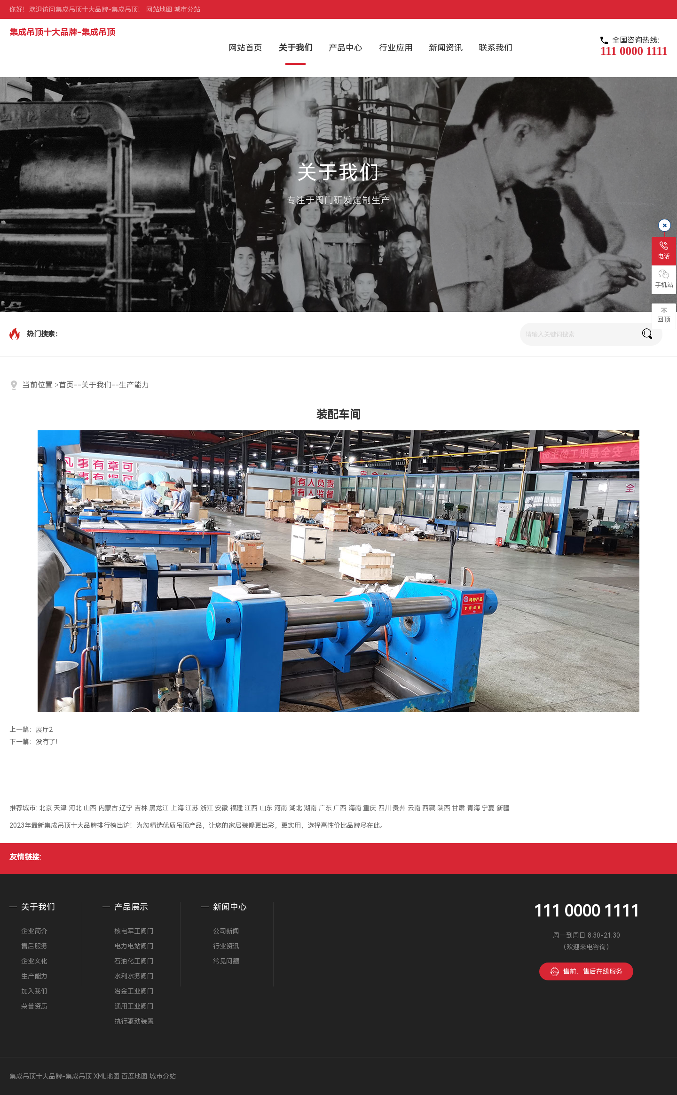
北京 (45, 808)
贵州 (399, 808)
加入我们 (34, 991)
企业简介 (34, 931)
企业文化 (34, 961)
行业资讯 (226, 946)
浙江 (206, 808)
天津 (60, 808)
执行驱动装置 (134, 1021)
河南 (280, 808)
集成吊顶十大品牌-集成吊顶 (62, 32)
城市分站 (187, 9)
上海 (177, 808)
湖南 (310, 808)
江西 (251, 808)
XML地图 (107, 1076)
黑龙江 (159, 808)
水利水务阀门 (134, 976)
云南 (414, 808)
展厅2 (44, 729)
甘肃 (458, 808)
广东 (325, 808)
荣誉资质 (34, 1006)
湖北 (295, 808)
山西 (89, 808)
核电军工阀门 (134, 931)
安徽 (221, 808)
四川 (384, 808)
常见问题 (226, 961)
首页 (66, 385)
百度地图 (134, 1076)
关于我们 (96, 385)
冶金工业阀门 (134, 991)
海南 (355, 808)
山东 (266, 808)
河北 (75, 808)
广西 (339, 808)
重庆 (369, 808)
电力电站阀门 (134, 946)
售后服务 (34, 946)
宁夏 (488, 808)
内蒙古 (108, 808)
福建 (236, 808)
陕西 (443, 808)
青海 (473, 808)
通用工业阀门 (134, 1006)
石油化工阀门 (134, 961)
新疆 (503, 808)
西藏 (428, 808)
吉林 (141, 808)
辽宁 (126, 808)
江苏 (191, 808)
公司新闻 (226, 931)
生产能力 (134, 385)
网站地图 (159, 9)
